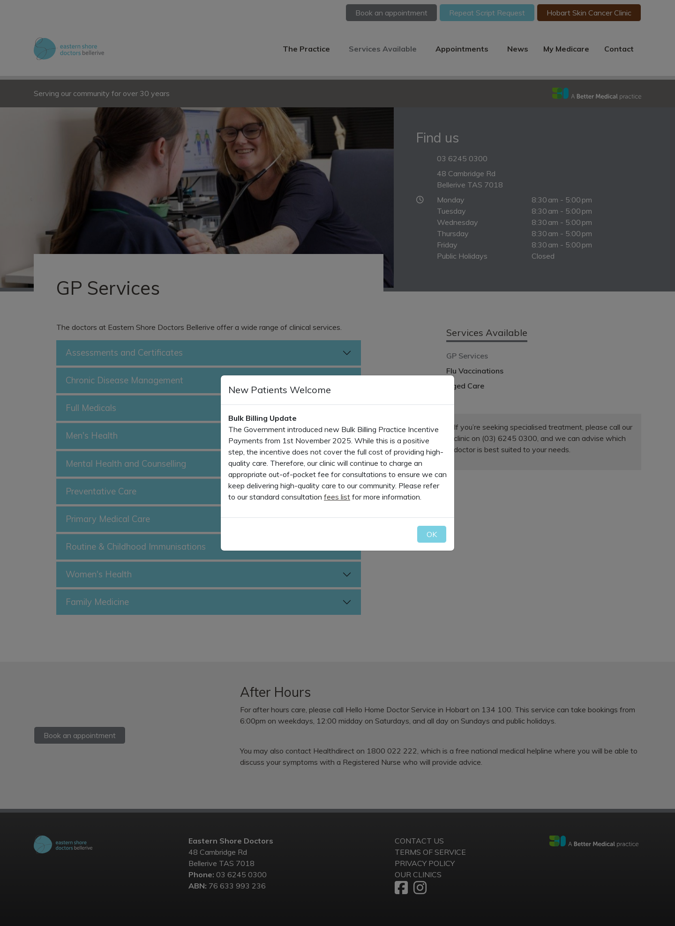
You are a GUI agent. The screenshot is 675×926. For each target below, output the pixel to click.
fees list (337, 496)
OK (432, 534)
